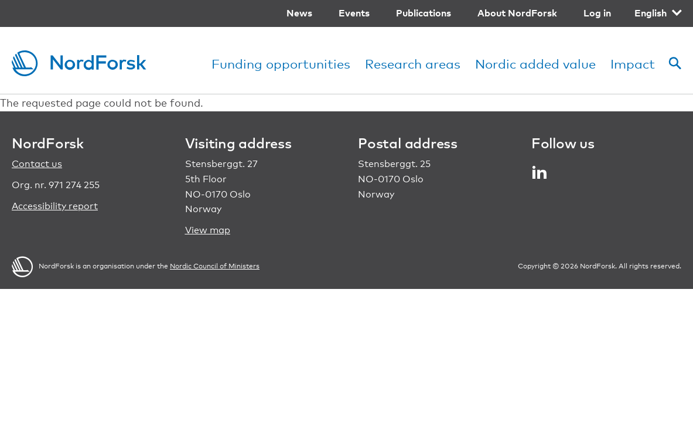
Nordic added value (535, 64)
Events (354, 13)
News (299, 13)
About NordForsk (517, 13)
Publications (423, 13)
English (650, 13)
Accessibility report (55, 206)
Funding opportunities (280, 64)
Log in (597, 13)
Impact (632, 64)
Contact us (37, 163)
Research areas (412, 64)
